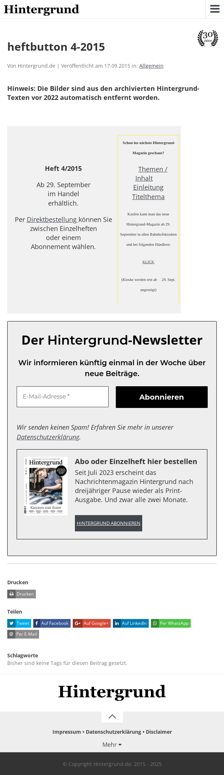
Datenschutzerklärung (48, 437)
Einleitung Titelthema (148, 192)
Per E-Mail (22, 634)
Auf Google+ (91, 623)
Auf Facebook (50, 623)
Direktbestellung (53, 219)
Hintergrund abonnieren (108, 523)
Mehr (109, 745)
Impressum (66, 731)
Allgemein (151, 65)
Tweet (18, 623)
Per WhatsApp (170, 623)
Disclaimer (159, 731)
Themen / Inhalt (151, 173)
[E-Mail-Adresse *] (63, 396)
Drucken (20, 594)
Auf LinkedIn (130, 623)
